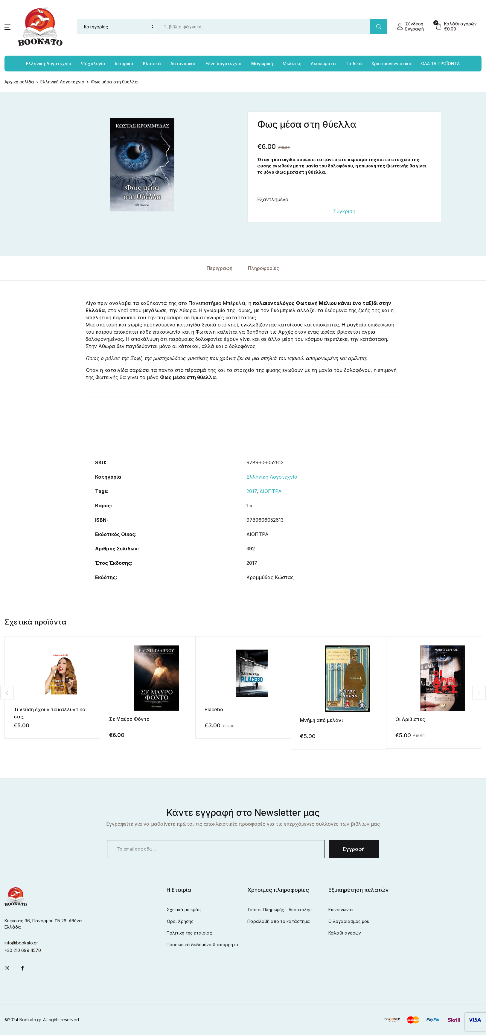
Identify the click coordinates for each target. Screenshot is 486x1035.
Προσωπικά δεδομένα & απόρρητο (202, 944)
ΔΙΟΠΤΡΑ (271, 491)
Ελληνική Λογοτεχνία (272, 477)
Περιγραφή (219, 268)
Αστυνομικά (183, 63)
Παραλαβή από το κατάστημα (278, 921)
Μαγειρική (262, 63)
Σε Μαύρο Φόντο (129, 719)
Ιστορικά (124, 63)
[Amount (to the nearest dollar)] (264, 26)
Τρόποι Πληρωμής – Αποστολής (279, 909)
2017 (251, 491)
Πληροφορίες (263, 268)
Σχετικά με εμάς (184, 909)
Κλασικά (152, 63)
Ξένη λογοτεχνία (223, 63)
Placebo (214, 709)
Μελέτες (292, 63)
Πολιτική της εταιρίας (189, 932)
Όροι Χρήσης (180, 921)
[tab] (219, 268)
